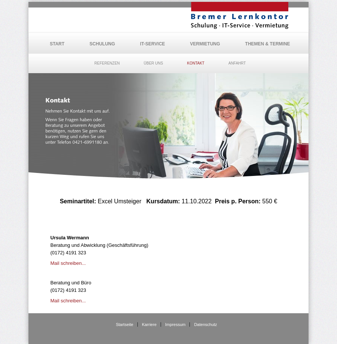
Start (57, 44)
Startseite (124, 324)
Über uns (153, 63)
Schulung (102, 44)
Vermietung (205, 44)
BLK (239, 15)
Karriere (149, 324)
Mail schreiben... (68, 263)
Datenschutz (205, 324)
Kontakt (195, 63)
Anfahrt (237, 63)
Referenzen (107, 63)
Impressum (175, 324)
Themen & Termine (267, 44)
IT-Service (152, 44)
